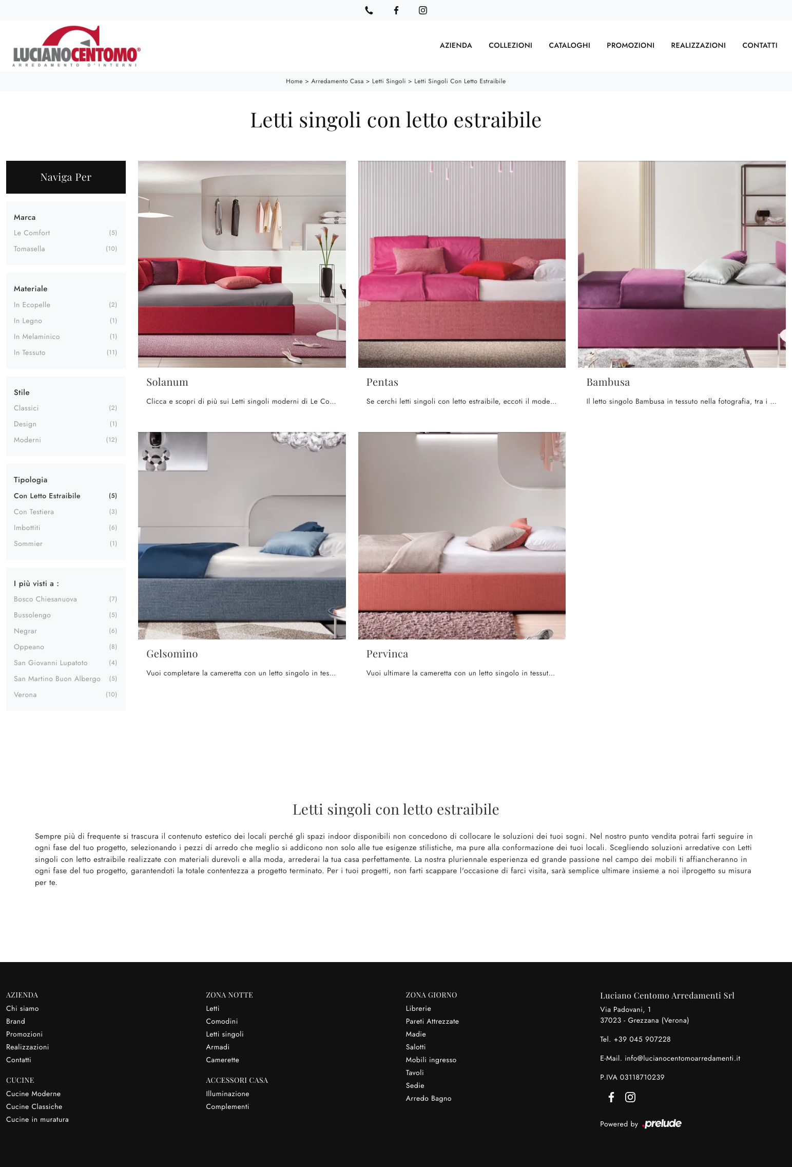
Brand (15, 1022)
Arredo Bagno (429, 1099)
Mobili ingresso (431, 1060)
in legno (28, 321)
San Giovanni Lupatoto (51, 663)
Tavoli (415, 1073)
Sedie (415, 1086)
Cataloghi (569, 46)
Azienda (456, 46)
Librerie (418, 1009)
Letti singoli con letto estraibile (460, 81)
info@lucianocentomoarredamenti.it (682, 1058)
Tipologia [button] (31, 479)
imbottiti (27, 528)
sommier (28, 544)
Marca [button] (25, 217)
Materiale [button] (31, 288)
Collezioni (510, 46)
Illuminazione (227, 1094)
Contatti (760, 46)
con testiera (34, 512)
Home (294, 81)
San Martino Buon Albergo (57, 679)
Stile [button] (22, 392)
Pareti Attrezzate (432, 1022)
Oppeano (29, 647)
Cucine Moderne (33, 1094)
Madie (416, 1034)
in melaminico (37, 337)
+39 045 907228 (642, 1039)
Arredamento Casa (337, 81)
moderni (27, 440)
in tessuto (30, 353)
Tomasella (29, 249)
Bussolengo (32, 615)
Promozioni (630, 46)
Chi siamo (22, 1009)
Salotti (416, 1047)
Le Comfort (32, 233)
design (25, 424)
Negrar (25, 631)
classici (26, 408)
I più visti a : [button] (36, 583)
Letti (212, 1009)
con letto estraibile (47, 496)
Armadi (217, 1047)
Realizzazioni (698, 46)
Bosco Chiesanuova (45, 599)
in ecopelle (32, 305)
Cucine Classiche (34, 1107)
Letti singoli (389, 81)
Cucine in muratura (37, 1120)
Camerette (222, 1060)
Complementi (227, 1107)
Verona (25, 695)
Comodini (222, 1022)
